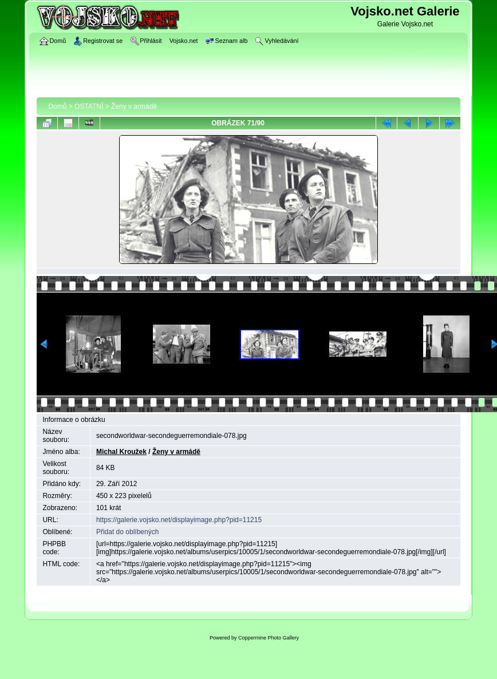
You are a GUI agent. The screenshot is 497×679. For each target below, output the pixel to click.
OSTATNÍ (88, 106)
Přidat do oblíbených (127, 532)
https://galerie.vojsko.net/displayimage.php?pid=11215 (179, 520)
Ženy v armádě (134, 106)
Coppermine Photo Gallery (268, 638)
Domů (57, 106)
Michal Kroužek (121, 452)
